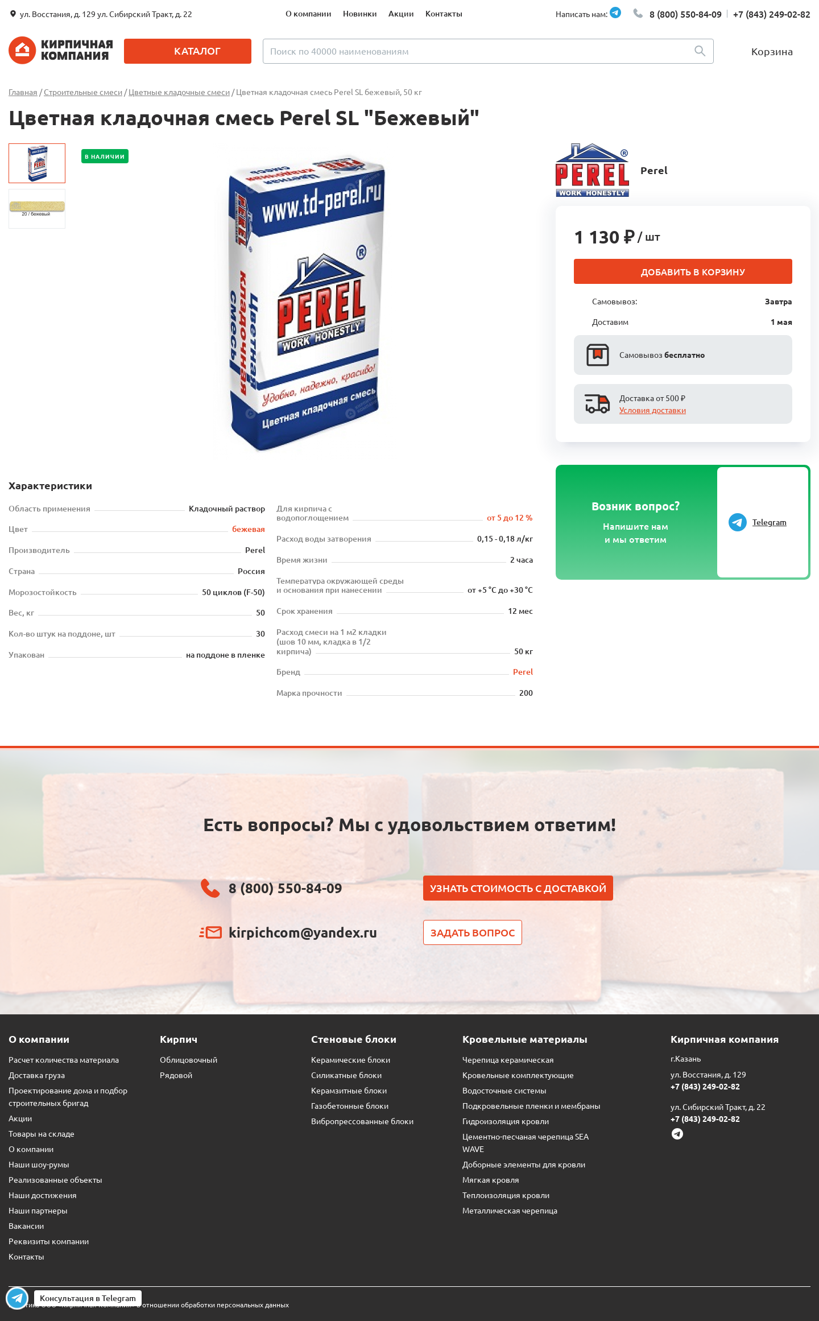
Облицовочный (188, 1059)
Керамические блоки (350, 1059)
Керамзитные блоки (349, 1090)
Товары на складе (42, 1133)
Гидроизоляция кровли (505, 1121)
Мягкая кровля (490, 1179)
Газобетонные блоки (349, 1105)
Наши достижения (43, 1195)
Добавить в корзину (693, 271)
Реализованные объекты (55, 1179)
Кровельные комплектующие (518, 1075)
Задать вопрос (473, 932)
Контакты (443, 13)
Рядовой (176, 1075)
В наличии (105, 156)
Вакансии (26, 1225)
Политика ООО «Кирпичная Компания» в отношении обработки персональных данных (149, 1304)
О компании (309, 13)
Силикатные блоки (346, 1075)
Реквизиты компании (49, 1241)
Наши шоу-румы (39, 1164)
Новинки (360, 13)
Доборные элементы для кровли (523, 1164)
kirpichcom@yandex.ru (303, 932)
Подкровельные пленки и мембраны (531, 1105)
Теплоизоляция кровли (505, 1195)
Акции (401, 13)
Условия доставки (652, 409)
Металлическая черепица (509, 1210)
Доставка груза (37, 1075)
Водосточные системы (504, 1090)
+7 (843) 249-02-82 (771, 13)
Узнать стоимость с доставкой (518, 887)
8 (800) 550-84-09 (686, 13)
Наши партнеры (38, 1210)
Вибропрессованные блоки (362, 1121)
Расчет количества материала (64, 1059)
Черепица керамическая (508, 1059)
